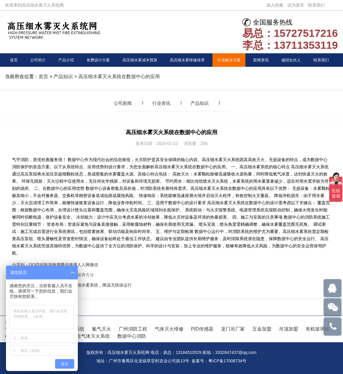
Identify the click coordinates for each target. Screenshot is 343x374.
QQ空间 (36, 264)
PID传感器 (202, 328)
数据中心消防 (131, 336)
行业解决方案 (230, 59)
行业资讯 (161, 103)
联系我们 (316, 5)
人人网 (83, 264)
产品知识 (63, 76)
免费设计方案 (97, 59)
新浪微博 (52, 264)
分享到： (20, 264)
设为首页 (295, 5)
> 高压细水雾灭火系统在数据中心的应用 (116, 76)
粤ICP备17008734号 (227, 360)
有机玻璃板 (318, 328)
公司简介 (37, 59)
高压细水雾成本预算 (139, 59)
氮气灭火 (101, 328)
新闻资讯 (262, 59)
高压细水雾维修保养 (188, 59)
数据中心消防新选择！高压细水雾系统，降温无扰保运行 (79, 285)
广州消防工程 (133, 328)
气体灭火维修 (169, 328)
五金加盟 (261, 328)
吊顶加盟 (288, 328)
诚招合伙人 (292, 59)
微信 (94, 264)
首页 (14, 59)
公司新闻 (121, 103)
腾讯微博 (68, 264)
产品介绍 (65, 59)
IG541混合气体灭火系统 (84, 336)
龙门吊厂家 (233, 328)
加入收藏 (274, 5)
